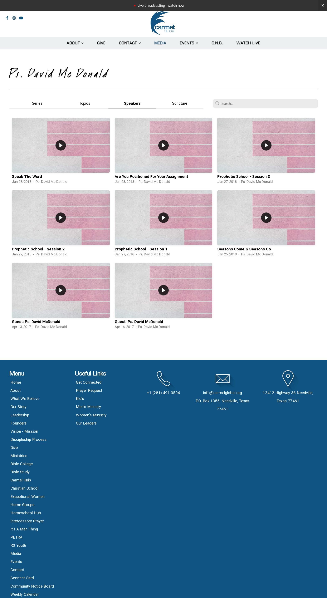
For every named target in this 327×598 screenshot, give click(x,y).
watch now (176, 5)
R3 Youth (18, 545)
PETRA (16, 537)
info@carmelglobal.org (222, 393)
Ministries (18, 456)
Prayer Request (89, 390)
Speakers (132, 103)
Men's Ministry (88, 407)
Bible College (21, 464)
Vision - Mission (24, 431)
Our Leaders (86, 423)
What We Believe (25, 398)
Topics (84, 103)
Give (101, 43)
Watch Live (248, 43)
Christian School (24, 488)
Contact (130, 43)
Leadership (19, 415)
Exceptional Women (27, 496)
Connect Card (22, 578)
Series (37, 103)
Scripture (179, 103)
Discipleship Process (28, 439)
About (75, 43)
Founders (18, 423)
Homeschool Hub (25, 513)
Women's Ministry (91, 415)
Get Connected (88, 382)
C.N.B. (217, 43)
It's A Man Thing (24, 529)
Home (15, 382)
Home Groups (22, 505)
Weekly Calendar (24, 594)
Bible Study (20, 472)
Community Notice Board (32, 586)
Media (160, 43)
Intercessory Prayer (27, 521)
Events (189, 43)
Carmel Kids (20, 480)
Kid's (80, 398)
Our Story (18, 407)
